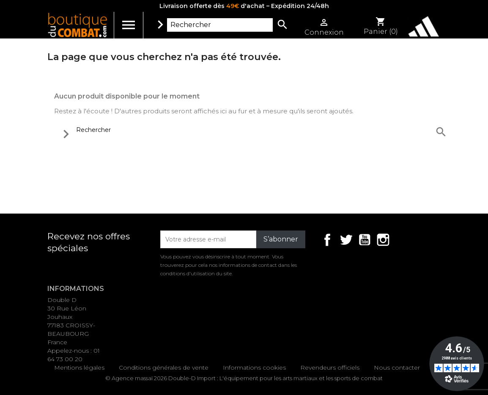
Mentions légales (79, 367)
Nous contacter (397, 367)
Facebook (327, 239)
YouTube (364, 239)
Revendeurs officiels (329, 367)
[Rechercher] (220, 25)
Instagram (383, 239)
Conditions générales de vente (163, 367)
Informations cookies (254, 367)
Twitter (345, 239)
